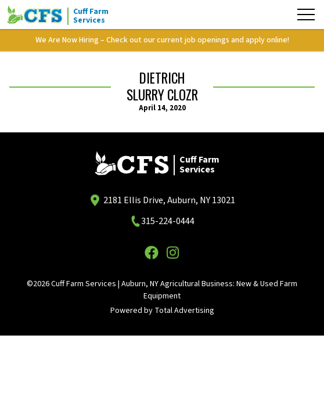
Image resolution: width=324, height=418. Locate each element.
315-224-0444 (168, 221)
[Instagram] (172, 253)
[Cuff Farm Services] (65, 14)
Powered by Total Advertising (162, 310)
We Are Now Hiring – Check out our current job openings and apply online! (162, 40)
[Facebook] (152, 253)
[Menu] (306, 14)
